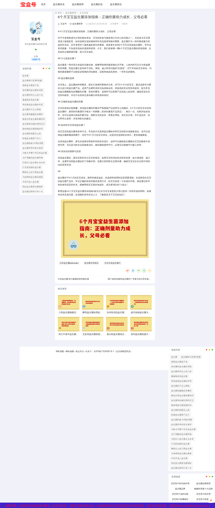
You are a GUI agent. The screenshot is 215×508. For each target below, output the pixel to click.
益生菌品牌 (180, 491)
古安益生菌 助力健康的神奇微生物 (73, 281)
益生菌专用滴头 (91, 265)
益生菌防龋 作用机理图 (32, 143)
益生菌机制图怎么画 (31, 133)
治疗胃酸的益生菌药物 (32, 158)
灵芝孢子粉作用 (203, 496)
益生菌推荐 (78, 4)
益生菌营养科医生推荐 (32, 148)
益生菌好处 (97, 4)
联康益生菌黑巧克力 (31, 138)
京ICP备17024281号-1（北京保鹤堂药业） (113, 354)
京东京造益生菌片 (112, 265)
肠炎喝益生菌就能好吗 (32, 129)
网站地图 (70, 354)
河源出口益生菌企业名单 (33, 162)
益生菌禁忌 (116, 4)
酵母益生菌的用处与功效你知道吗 (99, 315)
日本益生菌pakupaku (69, 265)
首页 (43, 4)
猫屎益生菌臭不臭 (30, 85)
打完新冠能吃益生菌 (31, 167)
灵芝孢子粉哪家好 (180, 502)
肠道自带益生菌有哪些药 (33, 119)
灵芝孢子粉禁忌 (203, 502)
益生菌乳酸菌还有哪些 (32, 114)
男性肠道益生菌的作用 (32, 104)
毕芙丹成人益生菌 (30, 182)
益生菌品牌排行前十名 (32, 191)
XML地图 (60, 354)
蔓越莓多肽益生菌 (30, 100)
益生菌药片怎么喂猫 (31, 109)
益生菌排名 (59, 4)
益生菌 (25, 75)
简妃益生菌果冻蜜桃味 (32, 186)
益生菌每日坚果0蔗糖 (32, 80)
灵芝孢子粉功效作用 (180, 486)
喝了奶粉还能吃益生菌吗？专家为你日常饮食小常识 (131, 281)
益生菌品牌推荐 (203, 486)
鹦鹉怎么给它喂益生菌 (32, 172)
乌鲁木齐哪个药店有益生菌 (34, 153)
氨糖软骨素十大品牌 (203, 491)
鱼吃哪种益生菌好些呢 (32, 90)
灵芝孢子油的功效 (180, 496)
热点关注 (80, 354)
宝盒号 (62, 26)
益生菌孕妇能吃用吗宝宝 (33, 124)
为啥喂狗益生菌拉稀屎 (32, 177)
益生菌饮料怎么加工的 (32, 95)
